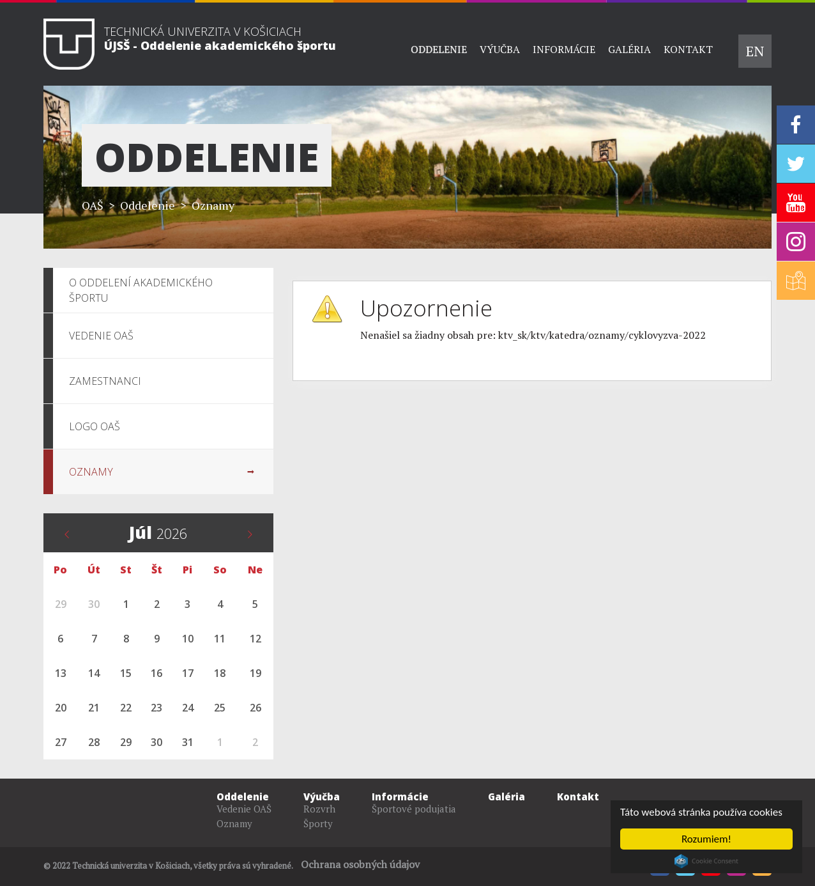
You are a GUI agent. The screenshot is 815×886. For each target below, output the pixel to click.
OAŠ (92, 205)
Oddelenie (439, 49)
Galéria (629, 49)
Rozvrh (319, 808)
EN (755, 51)
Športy (318, 823)
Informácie (564, 49)
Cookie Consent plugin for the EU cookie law (706, 861)
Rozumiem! (706, 839)
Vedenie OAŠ (244, 808)
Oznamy (213, 205)
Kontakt (688, 49)
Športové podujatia (414, 808)
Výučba (500, 49)
